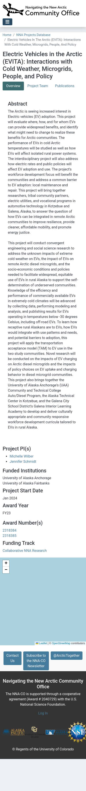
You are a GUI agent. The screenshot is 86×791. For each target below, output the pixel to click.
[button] (6, 563)
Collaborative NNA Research (25, 551)
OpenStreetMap (61, 643)
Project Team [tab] (37, 86)
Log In (43, 713)
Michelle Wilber (22, 456)
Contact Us (12, 658)
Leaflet (41, 643)
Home (7, 35)
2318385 (9, 536)
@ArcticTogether (67, 655)
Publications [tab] (64, 86)
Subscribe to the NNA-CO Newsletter (36, 660)
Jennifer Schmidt (23, 461)
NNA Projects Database (33, 35)
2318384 (9, 530)
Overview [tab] (13, 86)
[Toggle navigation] (7, 21)
